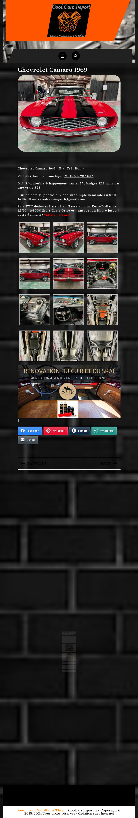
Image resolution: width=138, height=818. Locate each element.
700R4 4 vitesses (79, 176)
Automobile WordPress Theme (42, 810)
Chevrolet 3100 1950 (66, 639)
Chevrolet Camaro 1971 (66, 638)
